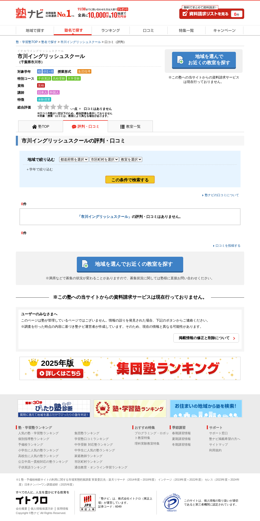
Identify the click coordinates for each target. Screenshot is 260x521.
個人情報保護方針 (42, 508)
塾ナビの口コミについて (222, 195)
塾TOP (43, 126)
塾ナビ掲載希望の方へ (224, 439)
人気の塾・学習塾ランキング (38, 433)
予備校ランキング (30, 444)
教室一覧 (133, 126)
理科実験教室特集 (147, 443)
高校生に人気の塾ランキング (38, 456)
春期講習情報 (181, 433)
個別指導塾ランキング (33, 439)
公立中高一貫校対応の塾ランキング (43, 461)
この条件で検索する (130, 180)
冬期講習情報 (181, 444)
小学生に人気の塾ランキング (38, 450)
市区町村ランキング (88, 461)
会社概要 (21, 508)
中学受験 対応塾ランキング (93, 444)
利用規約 (215, 450)
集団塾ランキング (86, 433)
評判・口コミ (88, 126)
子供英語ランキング (32, 467)
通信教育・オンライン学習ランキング (100, 467)
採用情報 (62, 508)
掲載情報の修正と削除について (204, 338)
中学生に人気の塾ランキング (94, 450)
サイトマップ (218, 444)
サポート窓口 (218, 433)
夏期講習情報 (181, 439)
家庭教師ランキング (88, 456)
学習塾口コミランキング (91, 439)
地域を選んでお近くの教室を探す (209, 59)
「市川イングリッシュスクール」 (104, 217)
